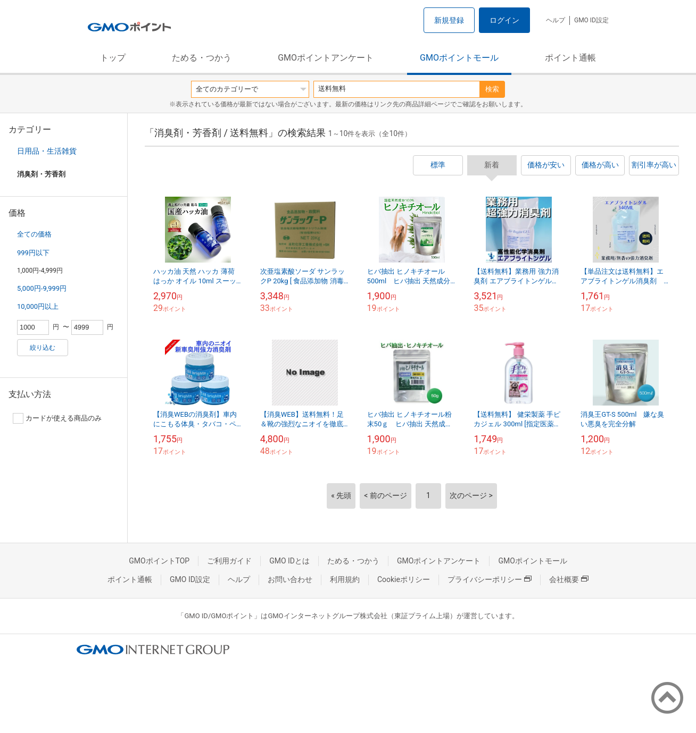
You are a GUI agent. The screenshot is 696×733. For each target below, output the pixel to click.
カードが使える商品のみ (57, 418)
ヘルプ (555, 20)
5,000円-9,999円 (42, 288)
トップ (113, 58)
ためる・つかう (201, 58)
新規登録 (449, 20)
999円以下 (33, 253)
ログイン (504, 20)
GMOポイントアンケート (326, 58)
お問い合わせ (290, 579)
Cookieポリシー (403, 579)
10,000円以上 (38, 306)
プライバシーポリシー (490, 579)
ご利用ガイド (229, 561)
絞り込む (42, 347)
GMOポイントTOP (159, 561)
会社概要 (569, 579)
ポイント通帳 (570, 58)
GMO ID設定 (591, 20)
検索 (492, 89)
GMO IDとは (289, 561)
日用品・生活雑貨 (47, 151)
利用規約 (345, 579)
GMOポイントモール (459, 58)
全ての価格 (34, 234)
